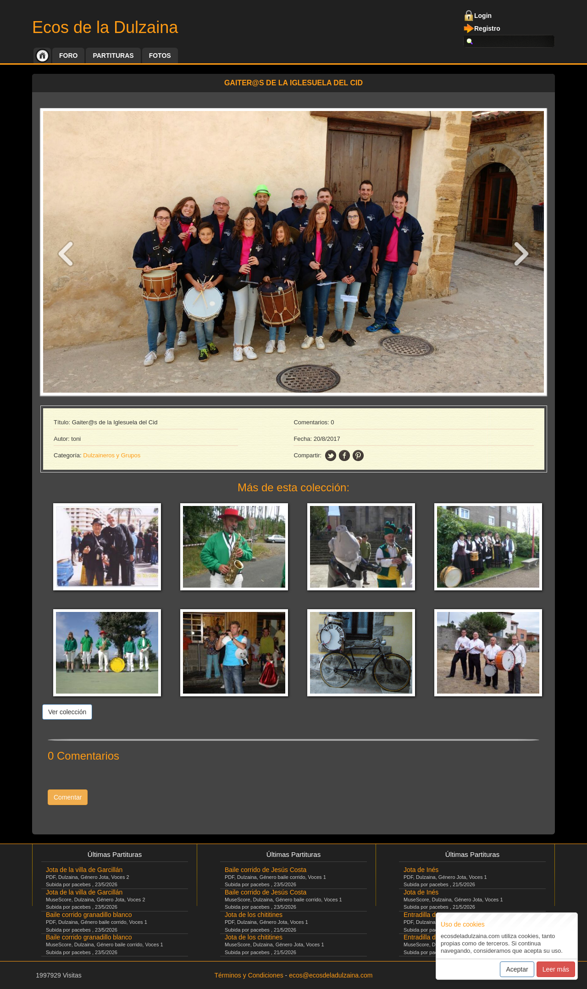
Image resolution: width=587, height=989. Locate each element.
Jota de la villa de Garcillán (84, 869)
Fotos (160, 55)
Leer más (556, 969)
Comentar (68, 797)
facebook (344, 455)
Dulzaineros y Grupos (111, 455)
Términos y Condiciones (249, 975)
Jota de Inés (421, 869)
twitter (330, 455)
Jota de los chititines (253, 914)
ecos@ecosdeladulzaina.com (330, 975)
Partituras (113, 55)
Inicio (42, 55)
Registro (487, 28)
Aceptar (517, 969)
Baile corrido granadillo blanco (89, 914)
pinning (358, 455)
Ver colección (67, 712)
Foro (68, 55)
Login (483, 15)
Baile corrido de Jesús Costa (265, 869)
